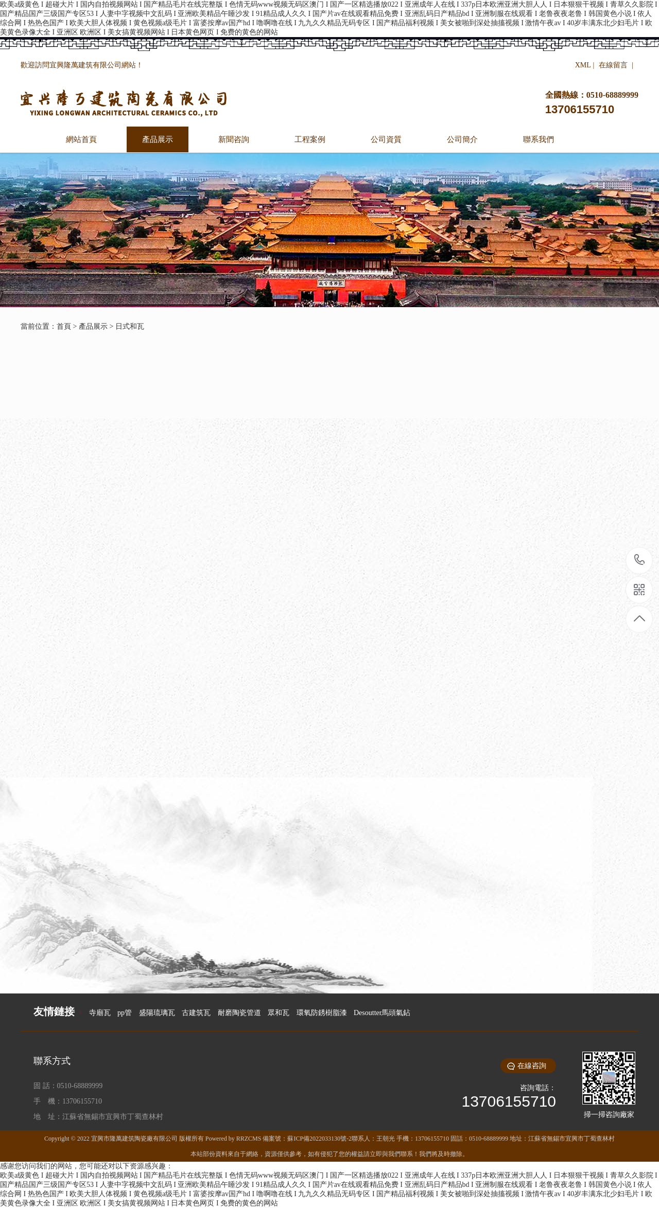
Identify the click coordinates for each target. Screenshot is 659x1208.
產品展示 (93, 326)
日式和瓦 (129, 326)
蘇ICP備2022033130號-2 (319, 1138)
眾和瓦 (278, 1013)
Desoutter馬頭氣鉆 (382, 1013)
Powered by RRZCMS (233, 1138)
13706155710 (639, 560)
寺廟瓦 (100, 1013)
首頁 (64, 326)
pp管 (124, 1013)
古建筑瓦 (196, 1013)
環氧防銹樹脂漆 (322, 1013)
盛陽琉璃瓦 (157, 1013)
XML (583, 65)
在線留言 (613, 65)
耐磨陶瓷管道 (239, 1013)
